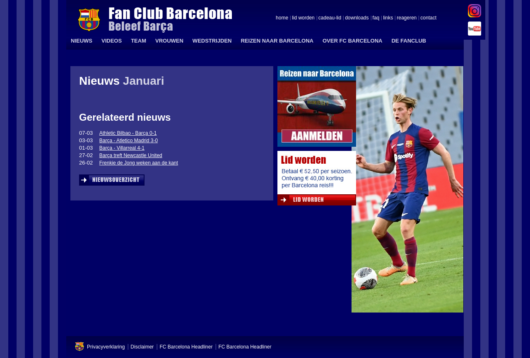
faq (376, 18)
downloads (357, 18)
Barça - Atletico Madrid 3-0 (128, 140)
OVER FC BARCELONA (352, 41)
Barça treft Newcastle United (130, 155)
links (388, 18)
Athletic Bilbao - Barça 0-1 (128, 133)
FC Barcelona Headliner (185, 347)
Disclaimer (142, 347)
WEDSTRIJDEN (212, 41)
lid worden (303, 18)
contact (428, 18)
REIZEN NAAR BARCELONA (277, 41)
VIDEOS (111, 41)
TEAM (138, 41)
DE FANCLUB (408, 41)
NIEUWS (81, 41)
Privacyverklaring (106, 347)
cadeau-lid (329, 18)
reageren (407, 18)
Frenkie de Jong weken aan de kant (138, 163)
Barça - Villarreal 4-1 (122, 148)
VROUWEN (169, 41)
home (282, 18)
